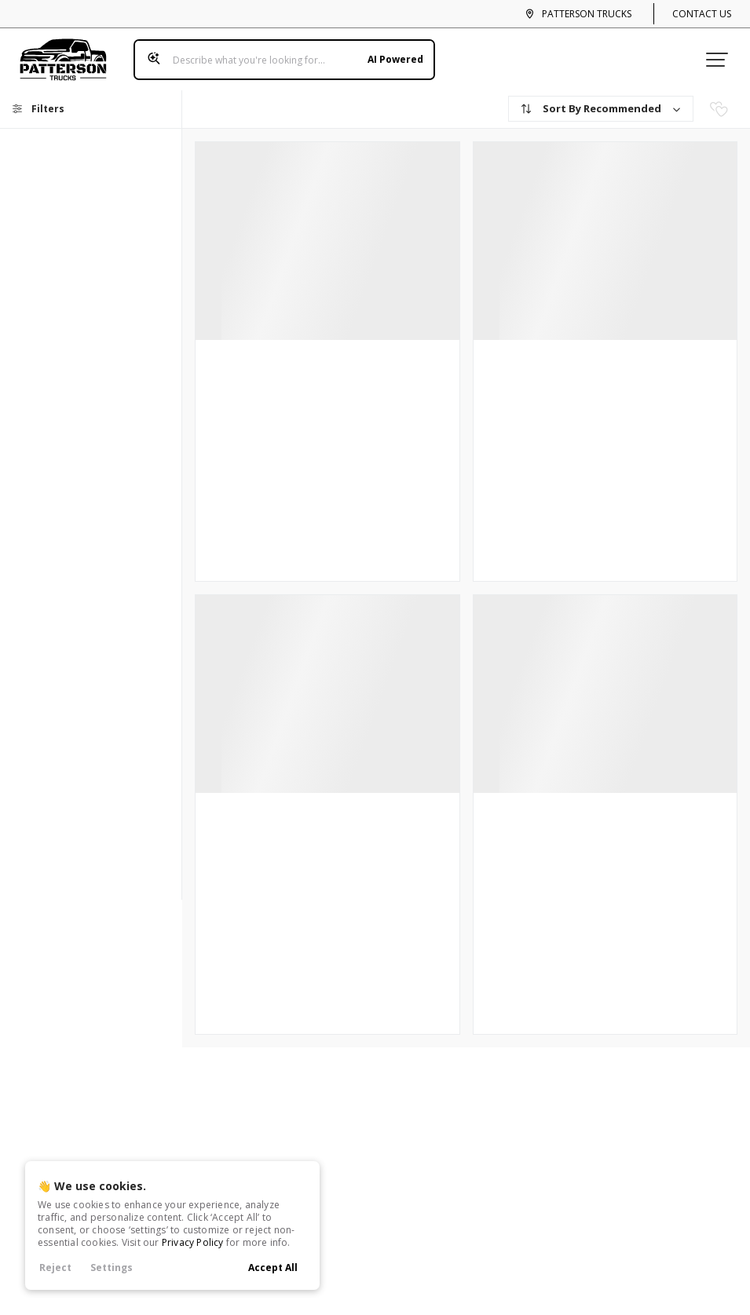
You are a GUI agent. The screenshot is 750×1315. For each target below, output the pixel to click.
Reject (55, 1267)
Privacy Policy (193, 1242)
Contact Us (701, 13)
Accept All (273, 1267)
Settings (111, 1267)
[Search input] (278, 53)
